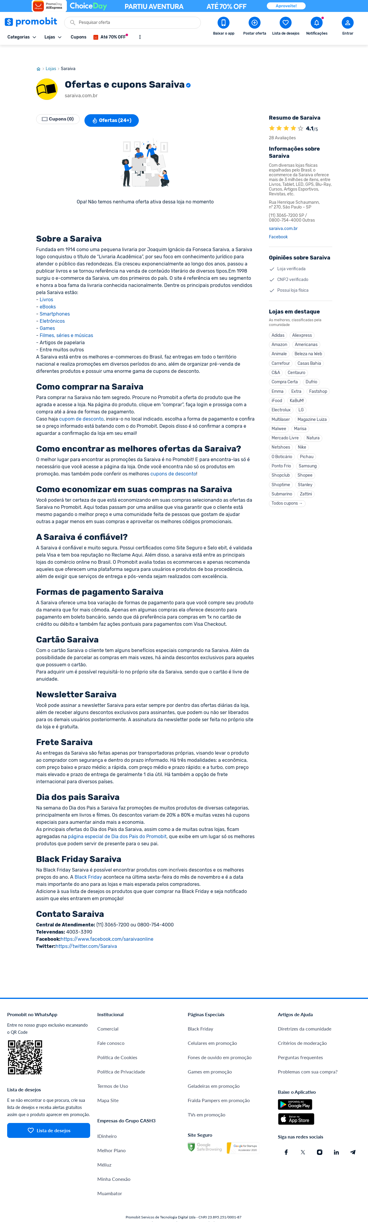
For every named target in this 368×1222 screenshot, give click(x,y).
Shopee (305, 473)
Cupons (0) (60, 106)
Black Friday (88, 863)
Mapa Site (107, 1086)
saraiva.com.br (283, 214)
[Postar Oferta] (254, 27)
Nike (302, 443)
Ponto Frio (281, 463)
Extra (296, 382)
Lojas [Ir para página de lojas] (53, 54)
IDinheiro (107, 1121)
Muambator (109, 1179)
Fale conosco (110, 1028)
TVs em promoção (206, 1100)
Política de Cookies (117, 1043)
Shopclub (281, 473)
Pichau (306, 453)
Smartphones (55, 299)
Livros (46, 285)
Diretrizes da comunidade (304, 1014)
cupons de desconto (173, 459)
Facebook (278, 222)
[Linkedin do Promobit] (336, 1138)
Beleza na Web (308, 341)
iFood (277, 392)
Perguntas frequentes (300, 1043)
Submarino (282, 493)
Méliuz (104, 1150)
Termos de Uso (112, 1071)
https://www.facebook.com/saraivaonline (107, 925)
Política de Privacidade (121, 1057)
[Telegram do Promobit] (353, 1138)
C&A (276, 361)
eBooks (48, 292)
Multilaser (281, 412)
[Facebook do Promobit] (286, 1138)
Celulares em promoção (212, 1028)
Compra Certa (285, 372)
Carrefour (281, 351)
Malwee (279, 422)
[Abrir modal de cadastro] (347, 27)
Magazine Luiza (312, 412)
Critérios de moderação (302, 1028)
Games (47, 314)
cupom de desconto (81, 404)
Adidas (278, 321)
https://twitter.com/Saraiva (86, 932)
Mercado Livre (285, 432)
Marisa (300, 422)
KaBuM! (297, 392)
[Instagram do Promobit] (319, 1138)
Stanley (305, 483)
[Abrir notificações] (316, 27)
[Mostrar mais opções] (140, 37)
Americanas (306, 331)
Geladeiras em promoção (214, 1071)
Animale (279, 341)
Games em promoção (210, 1057)
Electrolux (281, 402)
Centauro (296, 361)
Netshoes (281, 443)
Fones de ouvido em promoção (220, 1043)
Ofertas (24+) (116, 106)
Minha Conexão (113, 1164)
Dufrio (311, 372)
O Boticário (282, 453)
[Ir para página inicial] (41, 54)
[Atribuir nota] (301, 114)
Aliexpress (302, 321)
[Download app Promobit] (223, 27)
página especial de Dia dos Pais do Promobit (117, 822)
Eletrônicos (52, 307)
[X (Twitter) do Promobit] (303, 1138)
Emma (278, 382)
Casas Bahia (309, 351)
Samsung (308, 463)
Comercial (107, 1014)
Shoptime (281, 483)
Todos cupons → (287, 503)
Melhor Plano (111, 1136)
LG (301, 402)
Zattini (306, 493)
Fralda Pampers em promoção (219, 1086)
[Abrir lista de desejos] (285, 27)
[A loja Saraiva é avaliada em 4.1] (272, 114)
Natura (313, 432)
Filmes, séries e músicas (66, 321)
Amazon (279, 331)
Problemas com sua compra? (308, 1057)
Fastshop (318, 382)
